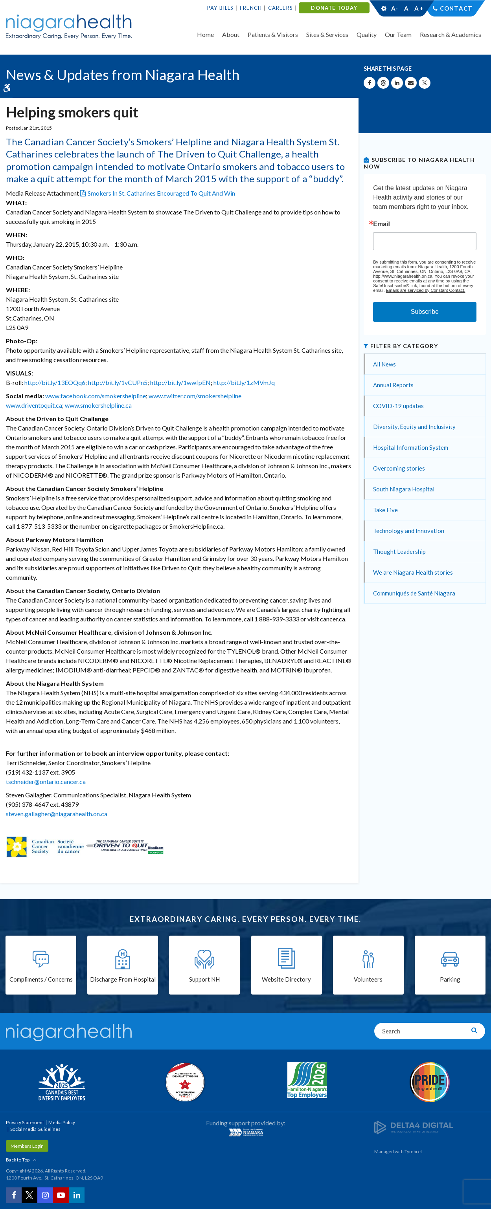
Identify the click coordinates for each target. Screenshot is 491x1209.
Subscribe (425, 311)
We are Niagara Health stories (413, 572)
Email (381, 224)
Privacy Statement (25, 1122)
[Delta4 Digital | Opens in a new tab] (413, 1127)
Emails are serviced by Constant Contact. (425, 290)
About (230, 34)
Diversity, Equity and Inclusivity (414, 426)
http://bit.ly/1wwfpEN (180, 382)
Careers (280, 8)
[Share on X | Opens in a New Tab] (424, 83)
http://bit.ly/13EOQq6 (54, 382)
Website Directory (286, 979)
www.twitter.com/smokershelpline (195, 395)
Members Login (27, 1146)
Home (205, 34)
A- (394, 8)
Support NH (204, 979)
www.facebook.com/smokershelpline (95, 395)
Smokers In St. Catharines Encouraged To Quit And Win (161, 193)
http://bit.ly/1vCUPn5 (117, 382)
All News (384, 364)
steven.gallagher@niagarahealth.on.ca (56, 813)
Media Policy (61, 1122)
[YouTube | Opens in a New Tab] (61, 1195)
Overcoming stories (399, 468)
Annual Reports (393, 384)
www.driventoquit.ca (34, 405)
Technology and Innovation (408, 530)
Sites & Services (327, 34)
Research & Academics (450, 34)
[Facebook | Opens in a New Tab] (14, 1195)
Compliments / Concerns (41, 979)
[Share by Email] (411, 83)
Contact (456, 8)
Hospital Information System (410, 447)
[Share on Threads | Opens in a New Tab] (383, 83)
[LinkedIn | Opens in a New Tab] (77, 1195)
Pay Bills (220, 8)
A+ (418, 8)
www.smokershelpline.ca (98, 405)
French (251, 8)
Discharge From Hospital (123, 979)
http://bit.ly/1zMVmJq (244, 382)
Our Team (398, 34)
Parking (450, 979)
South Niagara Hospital (403, 489)
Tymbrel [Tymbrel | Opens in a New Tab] (413, 1151)
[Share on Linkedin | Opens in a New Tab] (397, 83)
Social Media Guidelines (35, 1129)
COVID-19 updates (398, 405)
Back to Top (17, 1160)
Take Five (385, 509)
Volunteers (368, 979)
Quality (367, 34)
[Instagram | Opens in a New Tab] (45, 1195)
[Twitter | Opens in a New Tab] (29, 1195)
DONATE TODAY (334, 8)
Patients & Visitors (273, 34)
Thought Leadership (399, 551)
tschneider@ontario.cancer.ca (46, 781)
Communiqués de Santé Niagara (414, 593)
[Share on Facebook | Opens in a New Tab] (369, 83)
